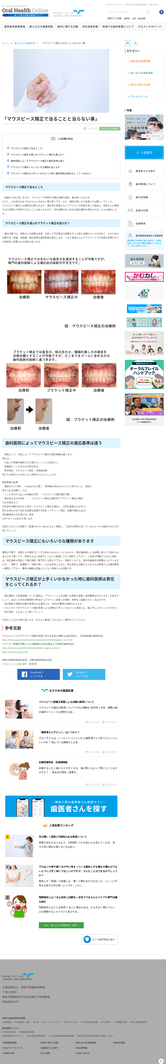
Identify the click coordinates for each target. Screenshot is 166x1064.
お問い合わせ (83, 1053)
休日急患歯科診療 (90, 1022)
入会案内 (107, 1022)
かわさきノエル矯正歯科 (14, 664)
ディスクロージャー (52, 1022)
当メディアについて (115, 4)
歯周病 (127, 18)
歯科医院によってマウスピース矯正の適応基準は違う (38, 161)
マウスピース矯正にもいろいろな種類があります (35, 167)
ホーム (5, 43)
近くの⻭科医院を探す (99, 939)
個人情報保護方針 (139, 1022)
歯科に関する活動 (67, 26)
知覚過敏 (142, 18)
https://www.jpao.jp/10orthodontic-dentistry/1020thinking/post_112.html (37, 640)
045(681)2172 (10, 1001)
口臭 (134, 18)
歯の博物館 (82, 1048)
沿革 (37, 1022)
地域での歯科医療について (118, 26)
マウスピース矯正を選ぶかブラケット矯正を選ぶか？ (38, 154)
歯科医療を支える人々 (13, 1036)
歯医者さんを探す (50, 1048)
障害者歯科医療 (27, 1032)
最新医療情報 (10, 1042)
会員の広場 (153, 4)
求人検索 (46, 1053)
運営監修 (8, 1022)
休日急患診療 (90, 26)
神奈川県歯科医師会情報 (136, 4)
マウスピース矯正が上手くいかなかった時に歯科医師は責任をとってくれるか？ (51, 173)
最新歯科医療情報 (14, 26)
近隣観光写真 (121, 1022)
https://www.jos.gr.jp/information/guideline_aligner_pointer (31, 648)
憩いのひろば (72, 1022)
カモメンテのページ (150, 26)
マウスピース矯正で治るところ (26, 148)
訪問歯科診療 (10, 1032)
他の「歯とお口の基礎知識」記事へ (61, 925)
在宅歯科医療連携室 (37, 1036)
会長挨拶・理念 (23, 1022)
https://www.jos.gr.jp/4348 (15, 652)
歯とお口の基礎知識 (41, 26)
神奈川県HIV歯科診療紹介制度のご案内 (96, 1036)
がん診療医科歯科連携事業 (62, 1036)
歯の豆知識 (119, 1042)
